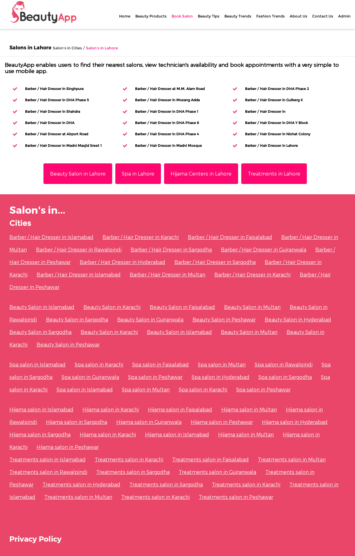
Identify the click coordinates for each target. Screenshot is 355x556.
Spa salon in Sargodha (285, 377)
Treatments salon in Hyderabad (81, 484)
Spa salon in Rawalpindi (283, 364)
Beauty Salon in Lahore (78, 173)
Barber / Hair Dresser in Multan (167, 274)
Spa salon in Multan (222, 364)
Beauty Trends (237, 16)
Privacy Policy (35, 538)
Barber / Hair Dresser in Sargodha (171, 249)
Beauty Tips (208, 16)
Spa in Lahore (138, 173)
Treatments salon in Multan (292, 459)
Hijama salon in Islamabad (41, 409)
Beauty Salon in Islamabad (41, 307)
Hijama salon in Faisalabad (180, 409)
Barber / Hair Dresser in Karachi (140, 237)
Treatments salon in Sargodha (133, 472)
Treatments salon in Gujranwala (217, 472)
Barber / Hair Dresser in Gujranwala (263, 249)
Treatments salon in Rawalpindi (48, 472)
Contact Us (322, 16)
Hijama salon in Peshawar (222, 422)
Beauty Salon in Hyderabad (298, 319)
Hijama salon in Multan (249, 409)
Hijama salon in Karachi (110, 409)
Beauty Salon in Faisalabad (182, 307)
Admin (344, 16)
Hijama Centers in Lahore (201, 173)
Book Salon (182, 16)
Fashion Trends (270, 16)
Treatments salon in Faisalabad (210, 459)
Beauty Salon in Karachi (112, 307)
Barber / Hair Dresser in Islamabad (51, 237)
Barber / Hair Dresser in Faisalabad (230, 237)
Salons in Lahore (30, 47)
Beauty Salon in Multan (252, 307)
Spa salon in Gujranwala (90, 377)
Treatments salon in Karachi (129, 459)
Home (124, 16)
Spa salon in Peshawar (155, 377)
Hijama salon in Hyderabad (295, 422)
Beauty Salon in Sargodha (77, 319)
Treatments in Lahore (274, 173)
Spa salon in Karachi (99, 364)
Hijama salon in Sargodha (76, 422)
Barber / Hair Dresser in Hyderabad (122, 262)
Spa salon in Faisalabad (160, 364)
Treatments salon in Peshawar (236, 497)
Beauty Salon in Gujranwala (150, 319)
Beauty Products (151, 16)
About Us (298, 16)
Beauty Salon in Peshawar (224, 319)
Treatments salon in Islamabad (47, 459)
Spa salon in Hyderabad (220, 377)
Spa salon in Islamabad (37, 364)
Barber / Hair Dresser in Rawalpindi (79, 249)
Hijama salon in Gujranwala (149, 422)
